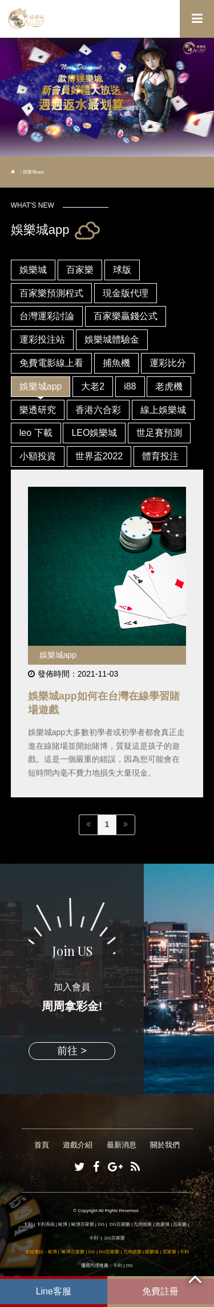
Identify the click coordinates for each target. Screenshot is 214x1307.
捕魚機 (116, 363)
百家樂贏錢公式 (126, 316)
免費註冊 (160, 1291)
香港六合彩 (98, 410)
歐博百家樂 (82, 1224)
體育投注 (160, 456)
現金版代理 (125, 293)
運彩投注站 (42, 339)
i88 (130, 386)
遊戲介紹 (77, 1145)
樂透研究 (37, 410)
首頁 (41, 1145)
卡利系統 (46, 1224)
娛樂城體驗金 (111, 339)
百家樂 (80, 270)
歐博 (62, 1224)
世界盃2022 (99, 456)
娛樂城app (40, 386)
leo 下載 (36, 433)
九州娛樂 (143, 1224)
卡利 (28, 1224)
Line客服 (53, 1291)
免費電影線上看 (51, 363)
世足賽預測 (159, 433)
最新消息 (121, 1145)
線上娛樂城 (163, 410)
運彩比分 (168, 363)
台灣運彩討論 (46, 316)
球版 (122, 270)
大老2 (92, 386)
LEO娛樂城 (94, 433)
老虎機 (169, 386)
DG (101, 1224)
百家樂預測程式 (51, 293)
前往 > (72, 1050)
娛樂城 (33, 270)
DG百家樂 (120, 1224)
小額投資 (37, 456)
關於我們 (165, 1145)
